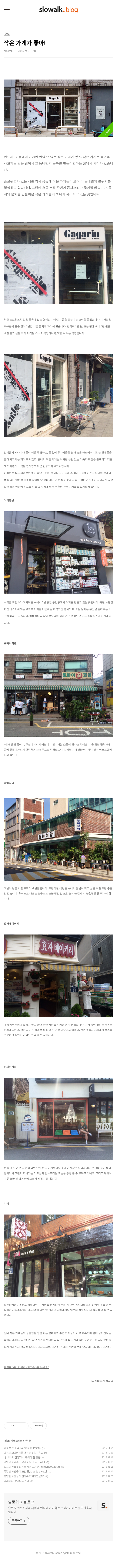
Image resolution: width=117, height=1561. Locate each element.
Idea (7, 1440)
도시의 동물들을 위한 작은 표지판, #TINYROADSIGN (32, 1466)
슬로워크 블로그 (21, 1502)
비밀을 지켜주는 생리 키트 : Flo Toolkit (24, 1462)
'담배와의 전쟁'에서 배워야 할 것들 (22, 1457)
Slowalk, (50, 1553)
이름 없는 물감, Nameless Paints (22, 1448)
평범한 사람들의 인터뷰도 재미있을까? (24, 1476)
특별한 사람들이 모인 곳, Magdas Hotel (25, 1471)
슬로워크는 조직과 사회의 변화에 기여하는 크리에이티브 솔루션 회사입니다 (50, 1510)
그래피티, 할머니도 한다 (16, 1481)
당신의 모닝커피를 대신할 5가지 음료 (23, 1452)
